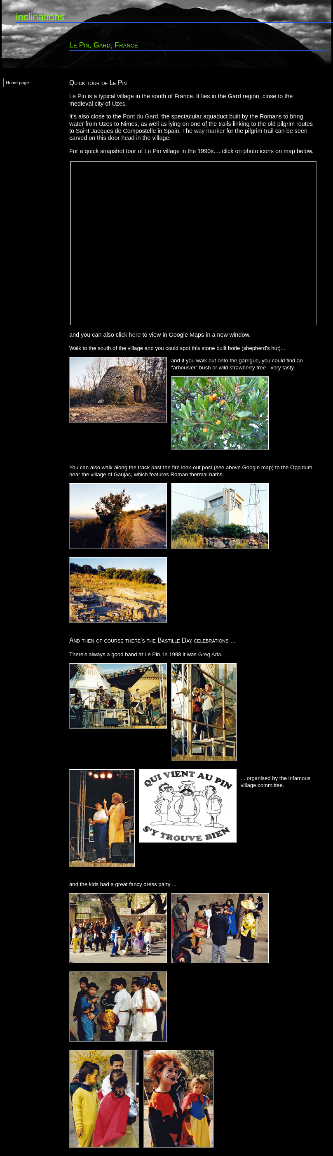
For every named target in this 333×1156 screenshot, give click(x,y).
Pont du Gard (140, 116)
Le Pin (77, 96)
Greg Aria (209, 654)
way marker (209, 131)
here (135, 334)
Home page (17, 82)
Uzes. (119, 103)
